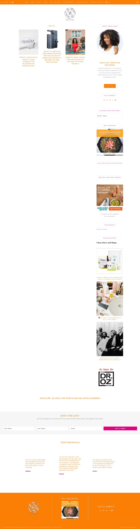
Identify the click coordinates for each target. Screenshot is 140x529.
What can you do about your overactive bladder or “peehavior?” (29, 61)
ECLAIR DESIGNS (131, 527)
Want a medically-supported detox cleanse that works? (110, 278)
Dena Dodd (70, 14)
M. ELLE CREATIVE (55, 527)
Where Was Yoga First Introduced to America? (110, 359)
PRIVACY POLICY (32, 527)
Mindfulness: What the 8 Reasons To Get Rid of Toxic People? (75, 60)
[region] (70, 468)
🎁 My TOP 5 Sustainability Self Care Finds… (110, 318)
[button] (137, 2)
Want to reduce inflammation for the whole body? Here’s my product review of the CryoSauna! (51, 56)
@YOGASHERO (91, 398)
